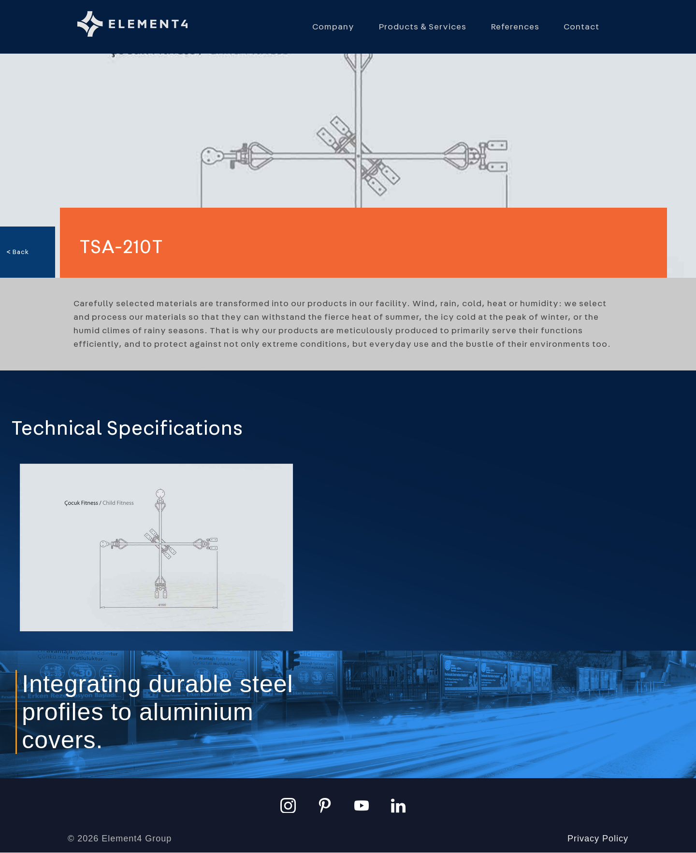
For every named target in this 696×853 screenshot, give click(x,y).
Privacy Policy (597, 838)
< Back (17, 252)
